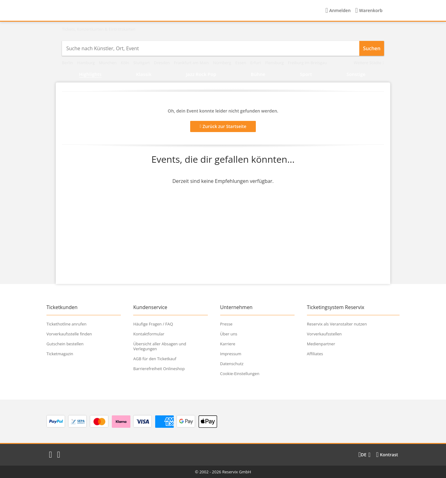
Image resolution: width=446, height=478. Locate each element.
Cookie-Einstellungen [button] (240, 373)
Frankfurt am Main (192, 62)
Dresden (162, 62)
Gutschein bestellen (65, 344)
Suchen (371, 48)
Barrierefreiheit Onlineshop (159, 368)
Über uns (229, 334)
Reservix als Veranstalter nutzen (337, 324)
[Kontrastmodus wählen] (387, 455)
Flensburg (275, 62)
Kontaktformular (148, 334)
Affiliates (315, 353)
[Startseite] (100, 10)
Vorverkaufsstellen (324, 334)
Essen (241, 62)
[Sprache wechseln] (364, 455)
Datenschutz (232, 363)
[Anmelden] (338, 10)
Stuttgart (142, 62)
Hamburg (86, 62)
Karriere (227, 344)
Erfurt (256, 62)
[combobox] (210, 48)
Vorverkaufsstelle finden (69, 334)
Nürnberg (222, 62)
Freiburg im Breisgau (307, 62)
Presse (226, 324)
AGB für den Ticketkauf (154, 358)
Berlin (68, 62)
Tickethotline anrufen (66, 324)
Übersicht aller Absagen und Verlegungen (159, 346)
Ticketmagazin (59, 353)
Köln (125, 62)
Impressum (231, 353)
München (108, 62)
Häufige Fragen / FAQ (153, 324)
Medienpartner (321, 344)
